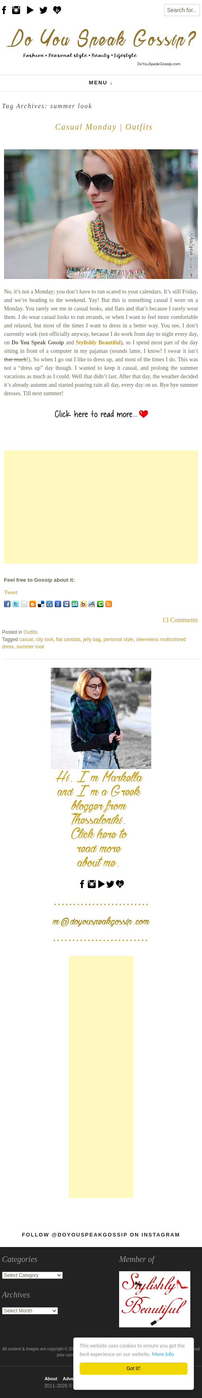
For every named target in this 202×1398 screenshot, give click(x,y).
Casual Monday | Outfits (104, 126)
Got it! (133, 1368)
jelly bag (92, 639)
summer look (30, 647)
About (51, 1378)
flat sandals (68, 639)
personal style (118, 639)
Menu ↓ (101, 83)
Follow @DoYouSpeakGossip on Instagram (101, 1235)
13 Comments (180, 619)
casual (26, 639)
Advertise (73, 1378)
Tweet (11, 592)
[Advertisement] (101, 507)
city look (44, 639)
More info (163, 1354)
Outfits (30, 632)
